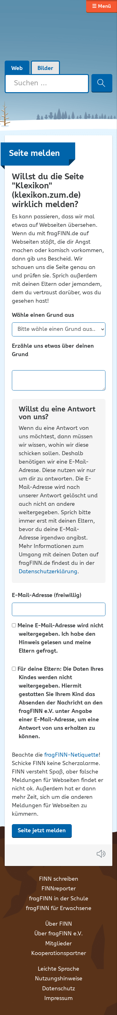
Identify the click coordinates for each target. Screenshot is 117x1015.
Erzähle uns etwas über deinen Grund (53, 350)
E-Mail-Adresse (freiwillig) (46, 595)
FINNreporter (58, 888)
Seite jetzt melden (42, 830)
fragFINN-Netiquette (71, 755)
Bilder (45, 68)
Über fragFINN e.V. (58, 933)
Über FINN (58, 924)
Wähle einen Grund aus (43, 315)
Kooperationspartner (58, 953)
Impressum (58, 998)
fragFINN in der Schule (58, 898)
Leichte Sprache (58, 969)
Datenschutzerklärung (48, 571)
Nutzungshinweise (58, 978)
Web (17, 68)
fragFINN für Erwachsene (58, 908)
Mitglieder (58, 943)
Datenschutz (58, 988)
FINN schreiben (58, 879)
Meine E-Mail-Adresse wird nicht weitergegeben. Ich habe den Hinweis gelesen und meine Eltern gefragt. (57, 638)
